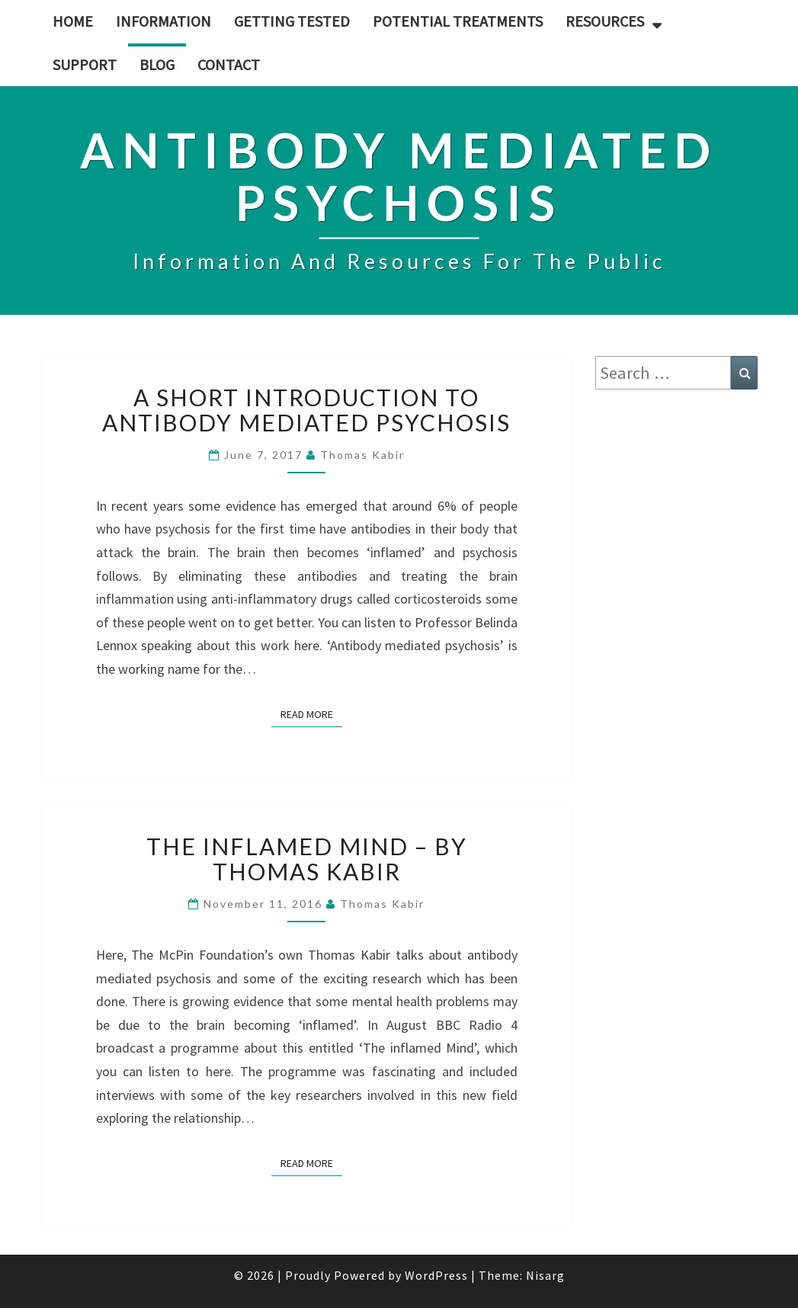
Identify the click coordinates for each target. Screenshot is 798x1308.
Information (163, 20)
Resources (605, 20)
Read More (311, 714)
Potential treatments (458, 20)
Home (73, 20)
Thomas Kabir (362, 454)
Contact (228, 64)
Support (85, 64)
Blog (157, 64)
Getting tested (292, 20)
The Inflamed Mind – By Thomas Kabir (306, 858)
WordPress (436, 1275)
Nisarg (545, 1275)
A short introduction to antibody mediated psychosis (306, 409)
